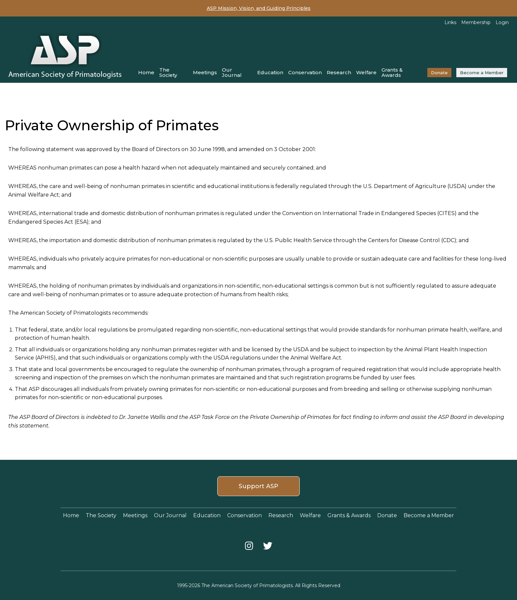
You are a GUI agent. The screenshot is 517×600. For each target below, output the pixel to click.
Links (450, 22)
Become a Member (481, 72)
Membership (476, 22)
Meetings (205, 72)
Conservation (305, 72)
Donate (439, 72)
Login (502, 22)
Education (270, 72)
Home (146, 72)
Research (339, 72)
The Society (168, 72)
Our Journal (232, 72)
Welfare (366, 72)
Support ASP (258, 486)
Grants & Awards (392, 72)
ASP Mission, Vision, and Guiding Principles (259, 8)
